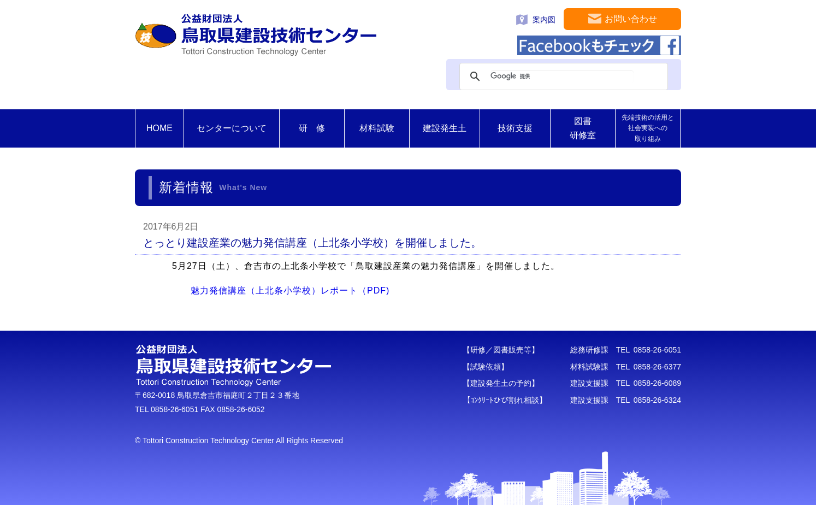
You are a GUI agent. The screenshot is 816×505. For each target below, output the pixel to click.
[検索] (562, 76)
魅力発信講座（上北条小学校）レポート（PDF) (290, 290)
